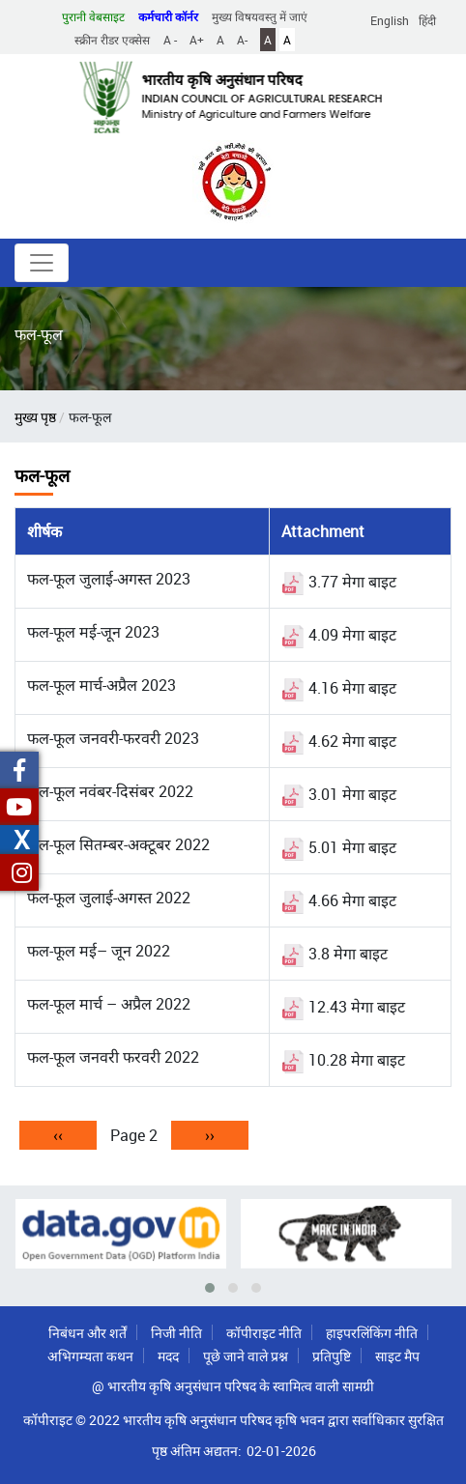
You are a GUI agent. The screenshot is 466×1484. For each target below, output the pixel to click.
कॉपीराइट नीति (264, 1333)
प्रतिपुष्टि (331, 1356)
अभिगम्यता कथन (90, 1356)
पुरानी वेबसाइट (93, 16)
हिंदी (427, 20)
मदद (168, 1356)
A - (170, 39)
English (389, 20)
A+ (196, 39)
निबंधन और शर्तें (87, 1333)
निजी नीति (176, 1333)
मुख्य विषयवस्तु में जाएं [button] (259, 16)
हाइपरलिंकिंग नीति (372, 1333)
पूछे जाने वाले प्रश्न (245, 1356)
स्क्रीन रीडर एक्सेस (112, 39)
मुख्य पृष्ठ (35, 417)
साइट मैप (397, 1356)
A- (242, 39)
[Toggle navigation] (42, 262)
